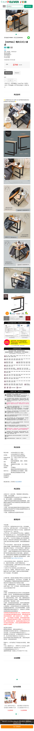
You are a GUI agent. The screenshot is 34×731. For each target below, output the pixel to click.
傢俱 (5, 50)
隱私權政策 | (22, 721)
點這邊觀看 (19, 481)
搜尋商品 (28, 6)
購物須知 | (16, 721)
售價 (9, 710)
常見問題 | (11, 721)
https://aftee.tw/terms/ (17, 558)
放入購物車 (17, 726)
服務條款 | (29, 721)
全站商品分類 (17, 723)
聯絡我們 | (5, 721)
